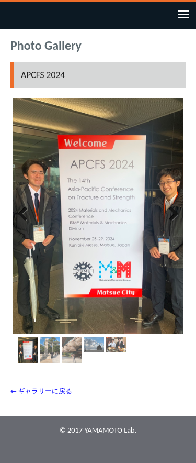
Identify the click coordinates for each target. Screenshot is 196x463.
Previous (28, 213)
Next (167, 213)
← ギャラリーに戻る (41, 391)
